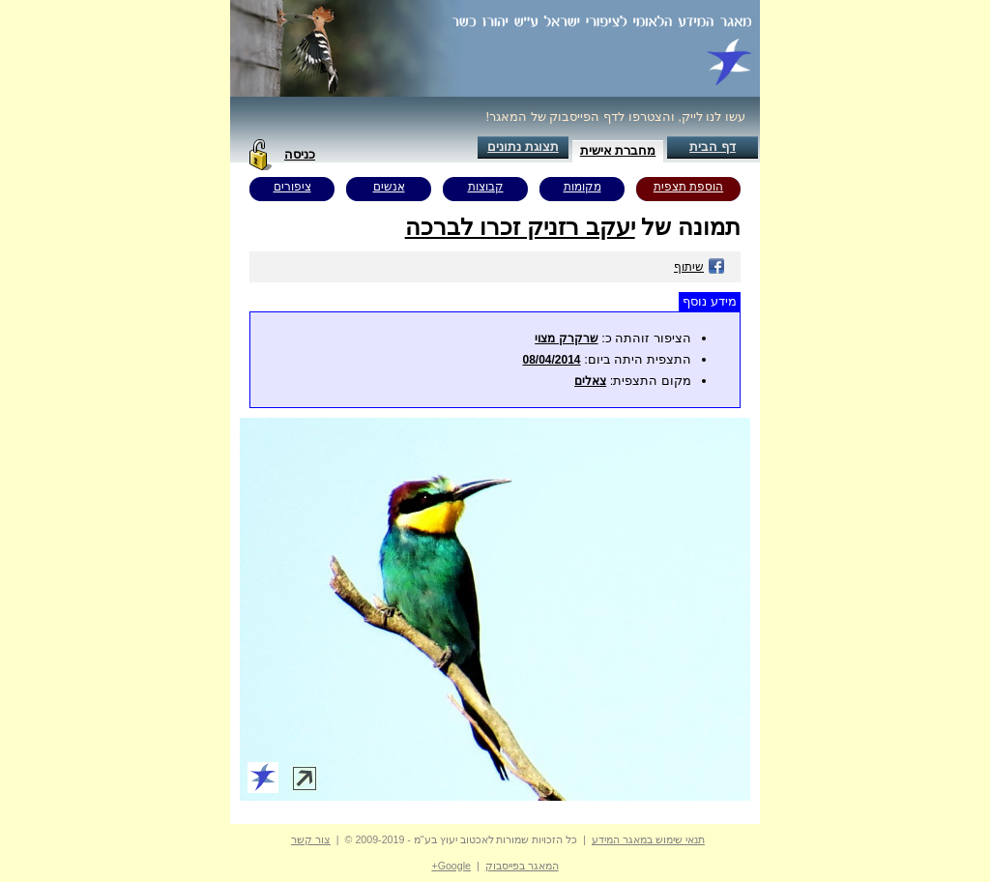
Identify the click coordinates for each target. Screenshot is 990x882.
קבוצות (486, 186)
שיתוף (699, 267)
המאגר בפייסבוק (522, 865)
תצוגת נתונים (523, 146)
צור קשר (311, 839)
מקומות (582, 186)
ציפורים (292, 186)
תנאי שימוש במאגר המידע (648, 839)
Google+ (451, 865)
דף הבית (712, 146)
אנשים (389, 186)
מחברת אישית (618, 150)
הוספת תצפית (688, 186)
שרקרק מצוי (566, 338)
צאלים (590, 381)
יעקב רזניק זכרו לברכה (520, 227)
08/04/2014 (551, 360)
